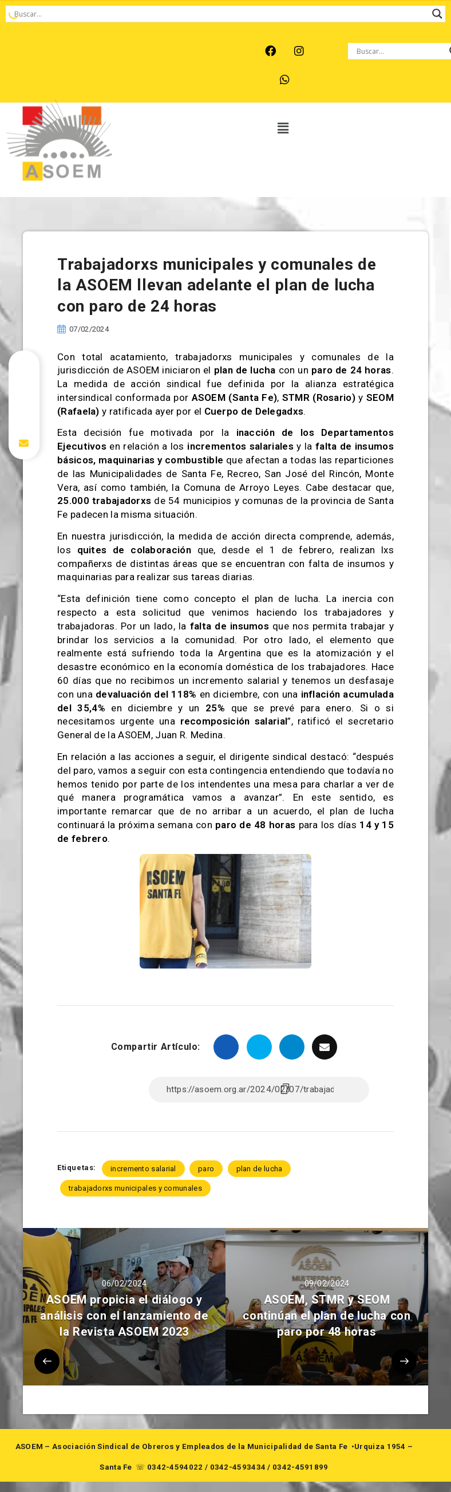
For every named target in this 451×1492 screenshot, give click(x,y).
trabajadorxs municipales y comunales (135, 1188)
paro (206, 1168)
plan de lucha (259, 1168)
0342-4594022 (175, 1467)
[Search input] (220, 14)
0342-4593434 (238, 1467)
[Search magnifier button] (437, 14)
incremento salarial (143, 1168)
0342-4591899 (300, 1467)
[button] (284, 129)
